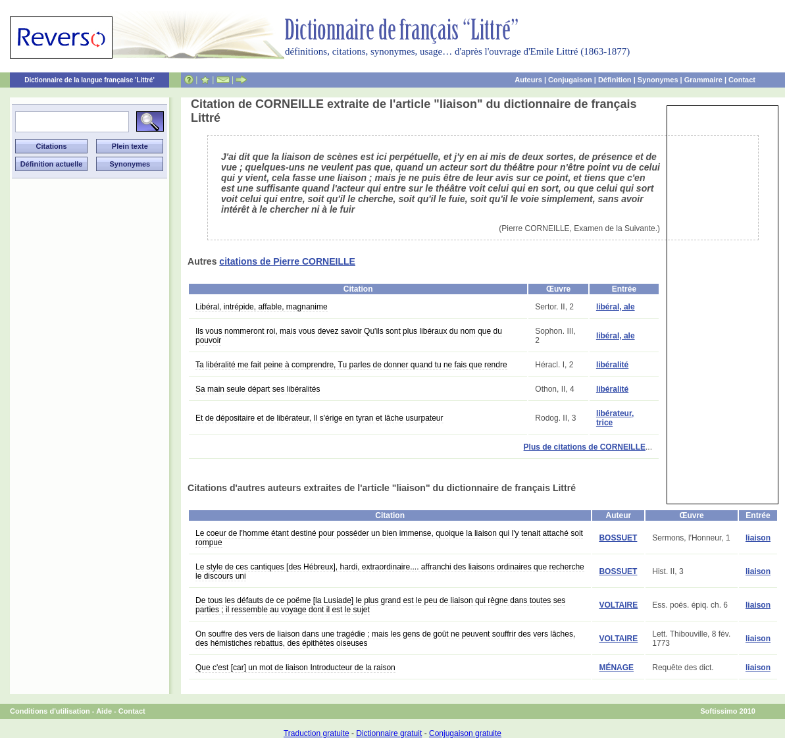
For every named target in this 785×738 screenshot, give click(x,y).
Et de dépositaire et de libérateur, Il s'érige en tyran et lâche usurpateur (319, 418)
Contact (741, 80)
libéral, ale (615, 306)
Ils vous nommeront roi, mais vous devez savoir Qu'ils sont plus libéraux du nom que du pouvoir (348, 336)
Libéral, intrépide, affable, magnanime (261, 306)
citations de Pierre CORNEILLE (287, 261)
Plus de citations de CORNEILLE (585, 447)
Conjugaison (570, 80)
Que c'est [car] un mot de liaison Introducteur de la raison (295, 667)
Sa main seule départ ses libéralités (257, 389)
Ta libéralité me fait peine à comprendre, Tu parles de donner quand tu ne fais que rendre (351, 364)
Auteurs (528, 80)
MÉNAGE (616, 667)
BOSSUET (618, 537)
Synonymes (658, 80)
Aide (104, 711)
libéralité (612, 364)
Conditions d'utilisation (50, 711)
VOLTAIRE (618, 605)
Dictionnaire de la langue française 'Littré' (89, 80)
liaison (758, 537)
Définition (615, 80)
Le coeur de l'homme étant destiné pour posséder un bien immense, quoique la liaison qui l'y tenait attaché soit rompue (389, 538)
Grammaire (703, 80)
